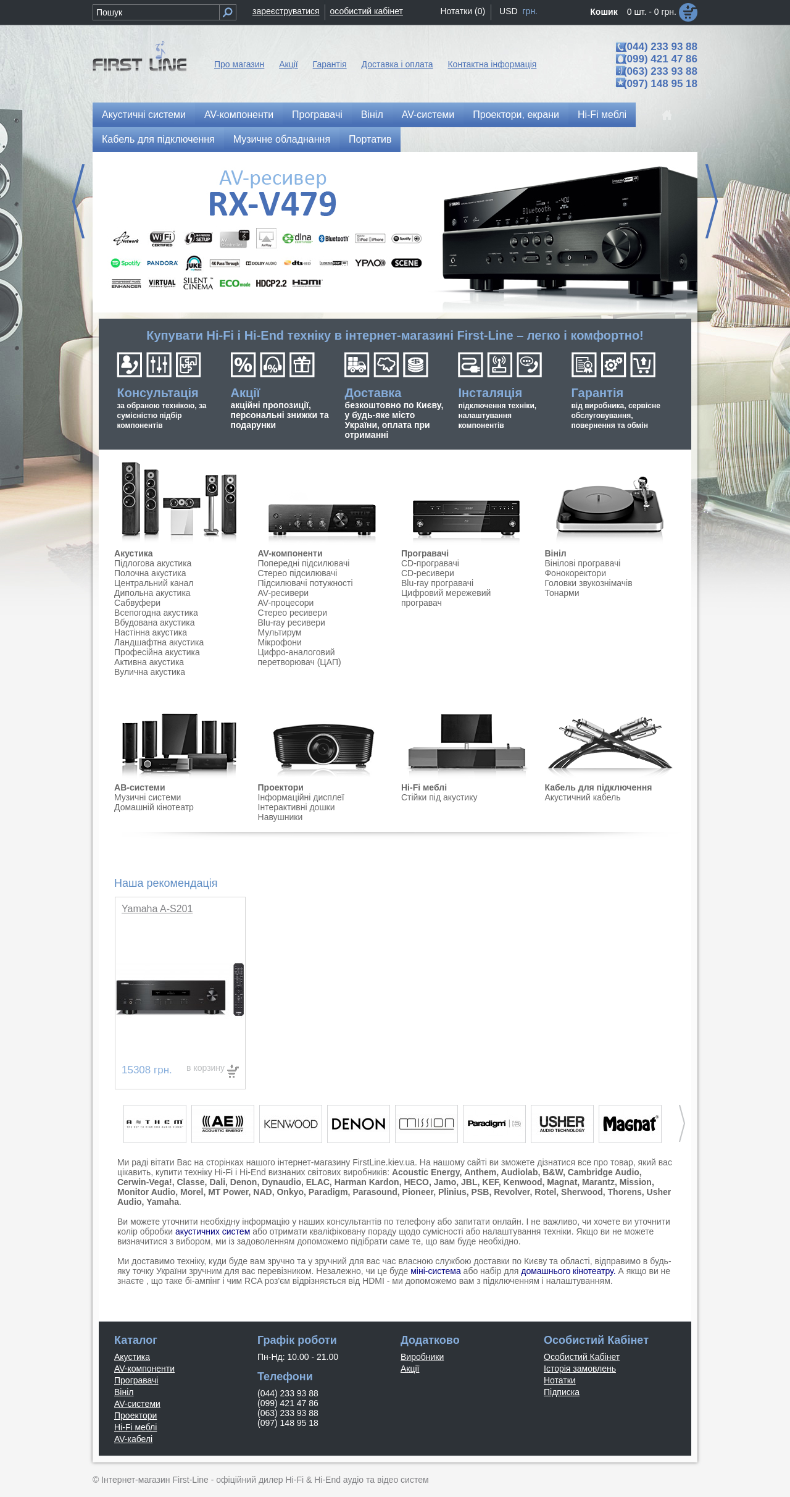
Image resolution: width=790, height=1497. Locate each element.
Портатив (370, 139)
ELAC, (319, 1182)
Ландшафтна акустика (159, 642)
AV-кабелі (133, 1439)
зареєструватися (286, 11)
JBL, (470, 1182)
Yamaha (162, 1202)
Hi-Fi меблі (602, 114)
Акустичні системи (144, 114)
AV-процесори (286, 603)
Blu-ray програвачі (437, 583)
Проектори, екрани (516, 114)
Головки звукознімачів (588, 583)
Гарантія (330, 64)
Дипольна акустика (152, 593)
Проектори (281, 787)
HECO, (417, 1182)
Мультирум (280, 632)
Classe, (192, 1182)
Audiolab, (521, 1172)
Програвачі (317, 114)
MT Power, (229, 1192)
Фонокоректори (575, 573)
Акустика (133, 553)
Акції (288, 64)
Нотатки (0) (462, 11)
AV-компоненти (238, 114)
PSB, (482, 1192)
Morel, (193, 1192)
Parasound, (375, 1192)
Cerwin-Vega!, (146, 1182)
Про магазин (239, 64)
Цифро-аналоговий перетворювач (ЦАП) (299, 657)
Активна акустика (149, 662)
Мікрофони (280, 642)
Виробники (422, 1357)
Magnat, (563, 1182)
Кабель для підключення (158, 139)
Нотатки (560, 1380)
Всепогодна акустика (156, 613)
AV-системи (428, 114)
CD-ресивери (427, 573)
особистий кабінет (366, 11)
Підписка (562, 1392)
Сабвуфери (137, 603)
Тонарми (561, 593)
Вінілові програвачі (582, 563)
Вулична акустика (149, 672)
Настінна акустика (150, 632)
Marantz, (599, 1182)
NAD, (263, 1192)
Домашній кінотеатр (154, 807)
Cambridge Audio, (605, 1172)
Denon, (244, 1182)
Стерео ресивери (292, 613)
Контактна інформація (491, 64)
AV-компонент (287, 553)
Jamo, (446, 1182)
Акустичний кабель (582, 797)
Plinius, (453, 1192)
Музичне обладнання (281, 139)
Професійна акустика (157, 652)
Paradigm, (330, 1192)
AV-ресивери (283, 593)
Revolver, (513, 1192)
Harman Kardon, (368, 1182)
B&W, (554, 1172)
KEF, (491, 1182)
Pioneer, (419, 1192)
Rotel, (546, 1192)
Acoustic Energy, (427, 1172)
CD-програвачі (430, 563)
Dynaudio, (283, 1182)
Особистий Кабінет (582, 1357)
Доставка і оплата (397, 64)
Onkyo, (291, 1192)
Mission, (637, 1182)
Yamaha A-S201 (157, 909)
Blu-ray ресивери (291, 622)
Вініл (372, 114)
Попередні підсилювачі (304, 563)
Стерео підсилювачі (298, 573)
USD (508, 11)
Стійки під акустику (439, 797)
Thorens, (626, 1192)
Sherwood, (583, 1192)
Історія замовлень (580, 1368)
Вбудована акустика (154, 622)
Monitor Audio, (147, 1192)
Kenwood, (524, 1182)
